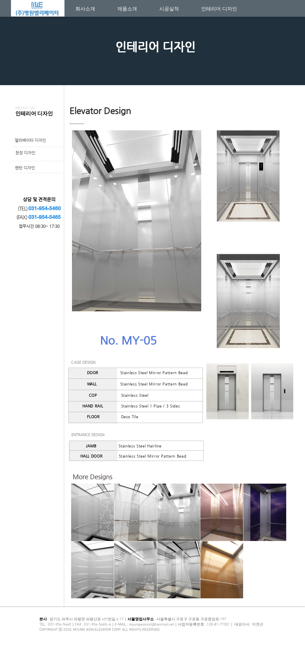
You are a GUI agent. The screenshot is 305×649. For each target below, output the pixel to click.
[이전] (32, 38)
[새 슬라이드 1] (153, 71)
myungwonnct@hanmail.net (151, 624)
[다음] (272, 38)
